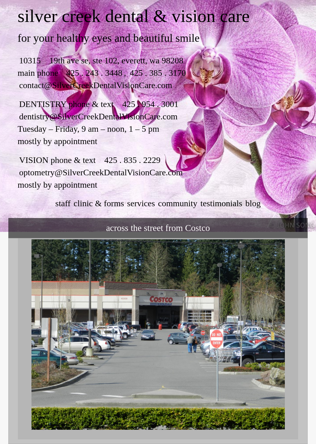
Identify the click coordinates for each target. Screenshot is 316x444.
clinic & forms (99, 203)
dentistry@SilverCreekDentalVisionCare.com (98, 116)
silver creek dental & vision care (134, 16)
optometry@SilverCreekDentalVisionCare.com (101, 172)
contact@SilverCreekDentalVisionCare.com (95, 85)
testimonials (221, 203)
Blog (253, 203)
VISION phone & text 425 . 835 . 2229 (89, 160)
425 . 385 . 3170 (156, 73)
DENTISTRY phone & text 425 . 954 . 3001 (98, 104)
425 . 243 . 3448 (94, 73)
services (141, 203)
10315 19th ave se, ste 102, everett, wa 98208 (101, 60)
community (178, 203)
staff (62, 203)
